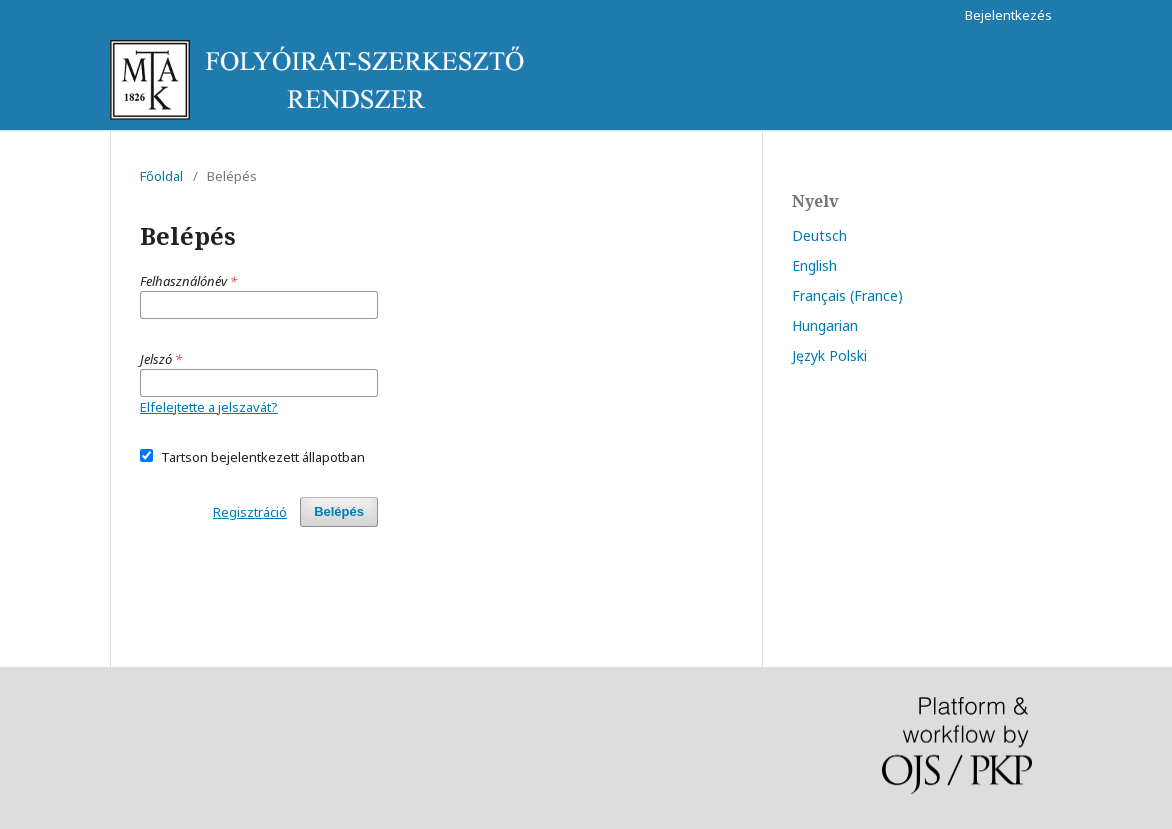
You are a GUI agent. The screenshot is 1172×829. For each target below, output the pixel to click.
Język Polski (829, 355)
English (814, 265)
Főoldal (161, 176)
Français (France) (847, 295)
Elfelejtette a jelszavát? (209, 407)
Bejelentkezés (1008, 15)
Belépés (339, 511)
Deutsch (819, 235)
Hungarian (825, 325)
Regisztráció (250, 512)
